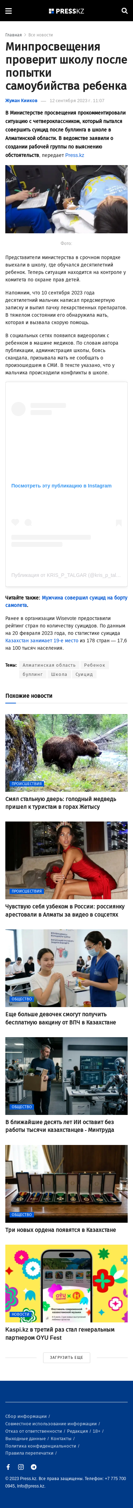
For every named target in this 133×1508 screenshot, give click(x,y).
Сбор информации (26, 1416)
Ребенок (94, 665)
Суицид (84, 674)
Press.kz (74, 155)
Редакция (78, 1431)
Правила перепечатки (30, 1453)
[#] (66, 11)
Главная (13, 35)
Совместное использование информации (51, 1423)
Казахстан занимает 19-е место (41, 641)
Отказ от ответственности (34, 1431)
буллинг (33, 674)
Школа (59, 674)
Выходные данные (26, 1438)
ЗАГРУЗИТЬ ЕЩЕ (66, 1357)
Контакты (62, 1438)
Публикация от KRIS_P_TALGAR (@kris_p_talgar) (68, 575)
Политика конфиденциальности (41, 1446)
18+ (97, 1431)
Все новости (40, 35)
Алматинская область (49, 665)
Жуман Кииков (21, 100)
